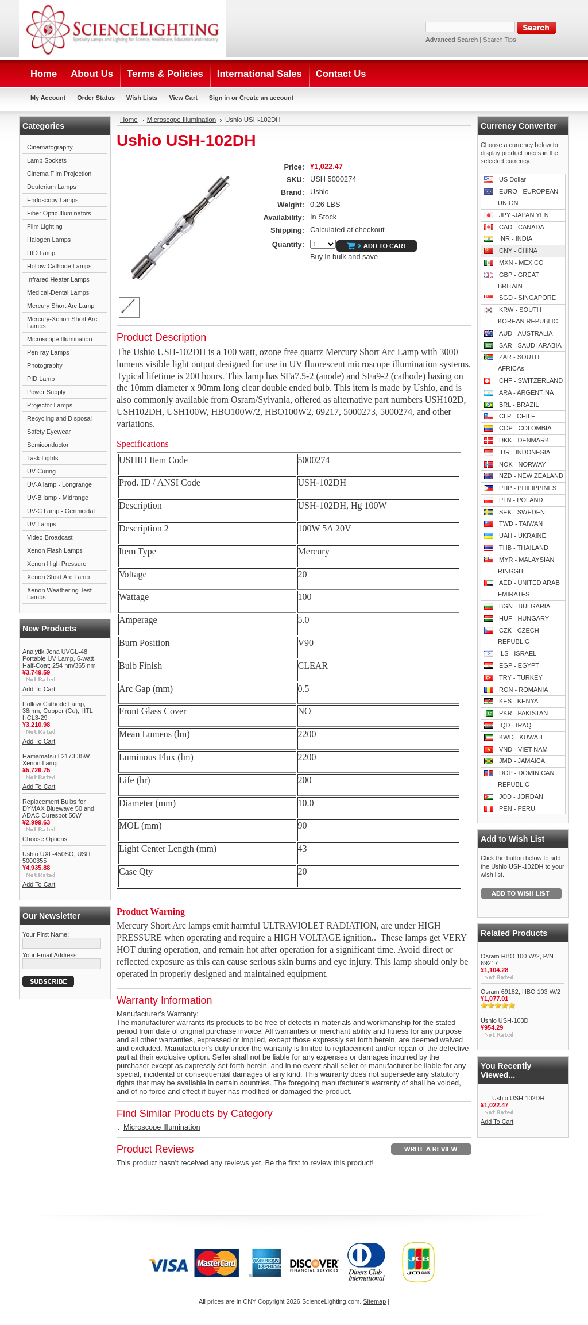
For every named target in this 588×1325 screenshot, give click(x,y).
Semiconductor (48, 444)
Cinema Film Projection (59, 173)
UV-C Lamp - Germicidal (61, 510)
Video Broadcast (50, 537)
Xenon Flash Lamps (55, 550)
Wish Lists (141, 97)
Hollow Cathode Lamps (59, 266)
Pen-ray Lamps (48, 352)
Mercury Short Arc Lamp (60, 305)
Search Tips (499, 39)
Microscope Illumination (59, 339)
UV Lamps (41, 524)
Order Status (96, 97)
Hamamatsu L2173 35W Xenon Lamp (56, 760)
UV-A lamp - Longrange (59, 484)
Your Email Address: (50, 955)
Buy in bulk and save (344, 256)
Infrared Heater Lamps (58, 279)
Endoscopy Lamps (52, 200)
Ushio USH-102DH (518, 1098)
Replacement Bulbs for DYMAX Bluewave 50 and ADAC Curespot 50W (58, 808)
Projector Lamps (49, 405)
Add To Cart (38, 688)
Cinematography (50, 147)
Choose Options (44, 838)
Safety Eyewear (49, 431)
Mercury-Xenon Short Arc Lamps (62, 322)
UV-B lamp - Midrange (57, 497)
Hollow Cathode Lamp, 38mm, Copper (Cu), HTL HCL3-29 (57, 710)
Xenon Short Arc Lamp (58, 576)
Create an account (266, 97)
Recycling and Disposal (59, 418)
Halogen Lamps (49, 239)
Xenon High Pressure (56, 563)
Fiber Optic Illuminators (59, 213)
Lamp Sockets (47, 160)
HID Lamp (41, 252)
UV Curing (41, 471)
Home (129, 119)
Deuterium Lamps (51, 186)
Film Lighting (45, 226)
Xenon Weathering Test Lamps (59, 593)
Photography (45, 365)
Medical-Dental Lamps (58, 292)
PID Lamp (41, 378)
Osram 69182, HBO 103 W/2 (520, 991)
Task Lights (42, 457)
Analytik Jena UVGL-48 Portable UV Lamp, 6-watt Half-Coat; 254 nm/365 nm (59, 658)
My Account (47, 97)
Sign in (219, 97)
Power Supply (46, 391)
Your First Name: (45, 934)
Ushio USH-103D (504, 1020)
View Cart (183, 97)
